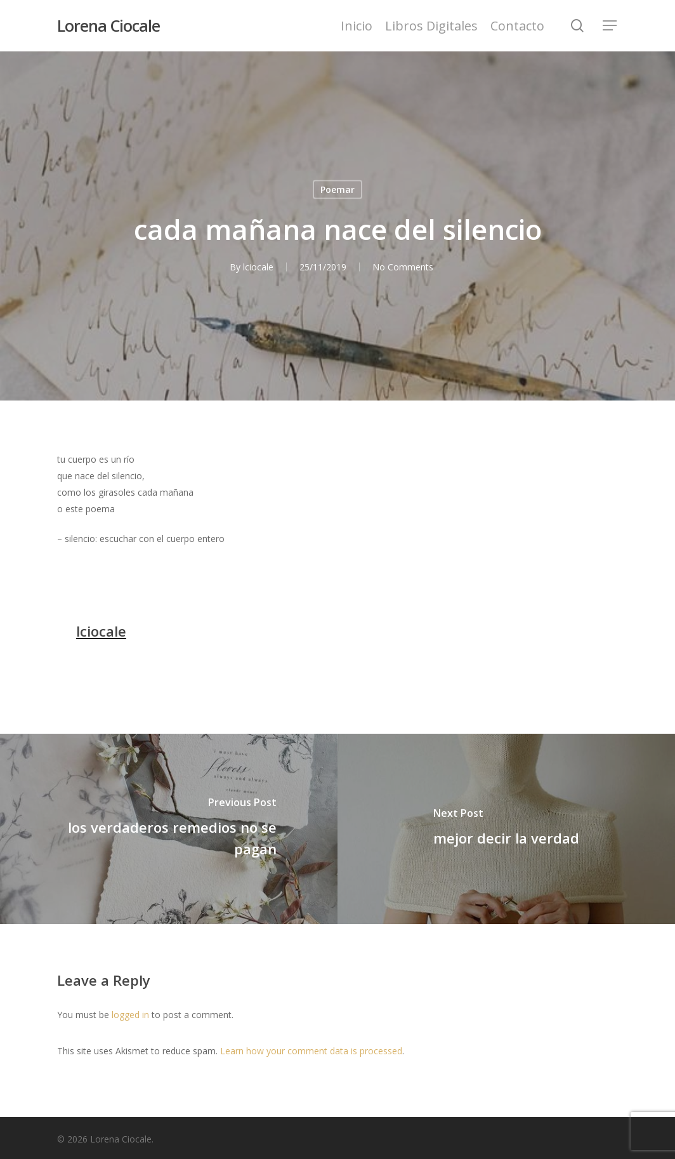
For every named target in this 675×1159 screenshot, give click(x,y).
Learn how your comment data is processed (311, 1051)
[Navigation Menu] (610, 25)
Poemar (337, 189)
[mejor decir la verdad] (506, 829)
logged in (130, 1015)
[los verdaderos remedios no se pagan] (169, 829)
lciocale (258, 267)
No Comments (402, 267)
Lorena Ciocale (108, 26)
